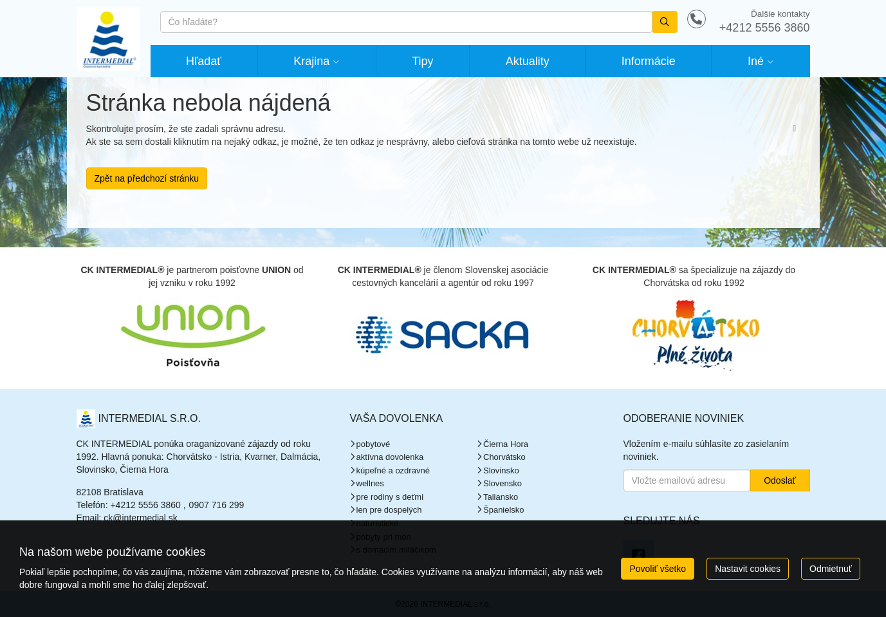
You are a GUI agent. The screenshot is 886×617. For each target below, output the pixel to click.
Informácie (649, 61)
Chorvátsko (504, 457)
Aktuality (527, 61)
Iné (756, 61)
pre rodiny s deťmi (390, 497)
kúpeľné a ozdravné (393, 470)
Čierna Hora (505, 444)
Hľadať (203, 61)
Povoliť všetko (657, 569)
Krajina (311, 61)
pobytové (373, 444)
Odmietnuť (830, 569)
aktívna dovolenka (390, 457)
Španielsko (503, 510)
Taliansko (500, 497)
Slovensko (502, 483)
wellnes (370, 483)
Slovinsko (501, 470)
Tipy (422, 61)
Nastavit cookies (747, 569)
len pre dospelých (389, 510)
